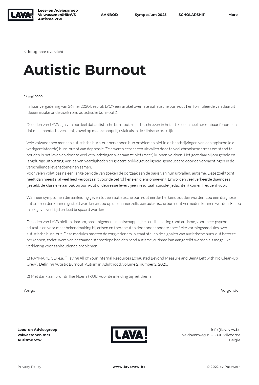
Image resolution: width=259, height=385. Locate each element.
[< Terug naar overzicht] (43, 51)
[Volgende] (226, 290)
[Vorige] (40, 290)
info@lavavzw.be (225, 329)
